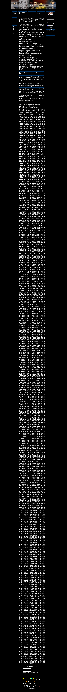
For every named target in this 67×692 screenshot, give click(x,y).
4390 (33, 278)
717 (25, 130)
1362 (30, 154)
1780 (19, 171)
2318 (36, 193)
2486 (33, 200)
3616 (19, 247)
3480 (19, 241)
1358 (24, 154)
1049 (19, 141)
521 (27, 124)
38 (23, 109)
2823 (29, 214)
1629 (22, 165)
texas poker (38, 22)
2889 (26, 217)
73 (26, 110)
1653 (33, 166)
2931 (38, 218)
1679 (21, 167)
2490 (39, 200)
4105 (39, 266)
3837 (19, 256)
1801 (26, 172)
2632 (22, 206)
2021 (24, 181)
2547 (22, 203)
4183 (29, 270)
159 (42, 112)
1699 (26, 168)
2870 (22, 216)
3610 (36, 246)
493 (20, 123)
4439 (30, 280)
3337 (35, 235)
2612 (44, 205)
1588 (38, 163)
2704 (29, 209)
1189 (26, 147)
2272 (44, 191)
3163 (29, 228)
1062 (39, 141)
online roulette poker (24, 21)
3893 (27, 258)
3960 (26, 261)
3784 (43, 253)
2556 (36, 203)
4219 (32, 271)
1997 (39, 180)
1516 (32, 160)
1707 (38, 168)
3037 (44, 222)
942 (31, 137)
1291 (26, 151)
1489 (43, 159)
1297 (35, 151)
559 (20, 125)
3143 (24, 227)
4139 (39, 268)
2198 (35, 188)
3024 (24, 222)
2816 (44, 213)
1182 (41, 146)
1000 (22, 139)
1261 (32, 150)
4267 (27, 273)
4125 (44, 267)
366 (26, 119)
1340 (22, 153)
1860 (38, 174)
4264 (22, 273)
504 (33, 123)
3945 (29, 260)
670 (21, 129)
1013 (42, 139)
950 (41, 137)
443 (39, 121)
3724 (29, 251)
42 (26, 109)
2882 (41, 216)
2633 (24, 206)
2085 (44, 183)
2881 (39, 216)
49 (32, 109)
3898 (35, 258)
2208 (24, 189)
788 (31, 132)
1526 (21, 161)
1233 (41, 148)
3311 (21, 234)
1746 (19, 170)
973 (42, 138)
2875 (30, 216)
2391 (44, 196)
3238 (39, 231)
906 (41, 136)
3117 (36, 226)
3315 (27, 234)
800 (19, 133)
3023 (22, 222)
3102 (39, 225)
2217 (38, 189)
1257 (26, 150)
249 (44, 115)
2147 (35, 186)
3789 (24, 254)
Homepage (40, 18)
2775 (33, 212)
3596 (41, 245)
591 (32, 126)
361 (20, 119)
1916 (19, 177)
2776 (35, 212)
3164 (30, 228)
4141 (43, 268)
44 (28, 109)
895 (27, 136)
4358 (36, 277)
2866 (43, 215)
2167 (39, 187)
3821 (21, 255)
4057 (44, 264)
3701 (19, 250)
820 (43, 133)
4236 (32, 272)
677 (30, 129)
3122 (44, 226)
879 (35, 135)
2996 (33, 221)
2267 (36, 191)
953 (44, 137)
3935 (39, 259)
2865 (41, 215)
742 (29, 131)
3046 (32, 223)
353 (37, 118)
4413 (43, 279)
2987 (19, 221)
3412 (19, 238)
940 (29, 137)
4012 (27, 263)
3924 (22, 259)
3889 (21, 258)
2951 (43, 219)
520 (26, 124)
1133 (44, 144)
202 (41, 113)
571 (35, 125)
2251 (38, 190)
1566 (30, 162)
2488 (36, 200)
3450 (26, 240)
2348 (30, 194)
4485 (22, 282)
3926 (26, 259)
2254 (43, 190)
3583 (21, 245)
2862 (36, 215)
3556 (32, 244)
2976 (29, 220)
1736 (30, 169)
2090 (26, 184)
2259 (24, 191)
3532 (21, 243)
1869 (26, 175)
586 (26, 126)
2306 (44, 192)
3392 (41, 237)
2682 (21, 208)
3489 (33, 241)
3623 (30, 247)
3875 (26, 257)
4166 (29, 269)
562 (24, 125)
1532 (30, 161)
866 (19, 135)
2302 (38, 192)
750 (38, 131)
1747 (21, 170)
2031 (39, 181)
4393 (38, 278)
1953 (24, 178)
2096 (35, 184)
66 (20, 110)
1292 (27, 151)
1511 (24, 160)
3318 (32, 234)
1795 (43, 171)
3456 (35, 240)
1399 (35, 155)
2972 (22, 220)
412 (29, 120)
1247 (36, 149)
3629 (39, 247)
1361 (29, 154)
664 (41, 128)
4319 (29, 275)
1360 (27, 154)
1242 (29, 149)
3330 (24, 235)
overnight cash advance (33, 86)
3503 (29, 242)
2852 (21, 215)
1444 (26, 157)
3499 (22, 242)
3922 (19, 259)
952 (43, 137)
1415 (33, 156)
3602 (24, 246)
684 (38, 129)
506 (36, 123)
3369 (32, 236)
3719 (21, 251)
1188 (24, 147)
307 (35, 117)
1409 (24, 156)
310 (38, 117)
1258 (27, 150)
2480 (24, 200)
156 (38, 112)
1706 (36, 168)
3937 (43, 259)
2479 (22, 200)
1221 (22, 148)
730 (41, 130)
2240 (21, 190)
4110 (21, 267)
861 (39, 134)
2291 (21, 192)
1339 (21, 153)
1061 (38, 141)
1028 (39, 140)
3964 (32, 261)
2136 (44, 185)
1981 (41, 179)
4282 (24, 274)
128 (31, 111)
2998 (36, 221)
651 (25, 128)
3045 (30, 223)
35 (20, 109)
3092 (24, 225)
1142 (32, 145)
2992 (27, 221)
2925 (29, 218)
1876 (36, 175)
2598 (22, 205)
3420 (32, 238)
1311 (30, 152)
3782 (39, 253)
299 (25, 117)
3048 (35, 223)
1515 (30, 160)
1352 (41, 153)
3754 (22, 252)
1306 (22, 152)
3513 (44, 242)
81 (33, 110)
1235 (44, 148)
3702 (21, 250)
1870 (27, 175)
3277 (21, 233)
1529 (26, 161)
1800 (24, 172)
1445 (27, 157)
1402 (39, 155)
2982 (38, 220)
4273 (36, 273)
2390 (43, 196)
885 (42, 135)
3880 (33, 257)
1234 (43, 148)
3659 (33, 248)
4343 (39, 276)
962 (29, 138)
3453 (30, 240)
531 (39, 124)
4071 (39, 265)
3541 (35, 243)
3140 (19, 227)
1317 (39, 152)
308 (36, 117)
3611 (38, 246)
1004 (28, 139)
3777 (32, 253)
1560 (21, 162)
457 (30, 122)
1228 (33, 148)
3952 (39, 260)
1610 (19, 164)
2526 (43, 201)
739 (25, 131)
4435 (24, 280)
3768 (44, 252)
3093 (26, 225)
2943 (30, 219)
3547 (44, 243)
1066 (19, 142)
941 (30, 137)
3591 (33, 245)
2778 (38, 212)
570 (33, 125)
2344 (24, 194)
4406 (32, 279)
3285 (33, 233)
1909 (35, 176)
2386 (36, 196)
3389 (36, 237)
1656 (38, 166)
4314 (21, 275)
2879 (36, 216)
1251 (43, 149)
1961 (36, 178)
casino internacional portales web (37, 76)
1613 (24, 164)
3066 (36, 224)
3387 (33, 237)
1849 (21, 174)
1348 (35, 153)
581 (20, 126)
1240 (26, 149)
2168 (41, 187)
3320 (35, 234)
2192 (26, 188)
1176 (32, 146)
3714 (39, 250)
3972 (44, 261)
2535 (30, 202)
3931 (33, 259)
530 (38, 124)
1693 (43, 167)
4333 (24, 276)
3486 (29, 241)
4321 (32, 275)
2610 (41, 205)
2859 (32, 215)
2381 (29, 196)
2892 (30, 217)
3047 (33, 223)
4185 (32, 270)
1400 (36, 155)
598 (41, 126)
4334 (26, 276)
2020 (22, 181)
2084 (43, 183)
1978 (36, 179)
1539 (41, 161)
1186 (21, 147)
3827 (30, 255)
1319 (43, 152)
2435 (33, 198)
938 (26, 137)
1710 (43, 168)
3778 (33, 253)
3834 (41, 255)
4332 (22, 276)
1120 (24, 144)
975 (44, 138)
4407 (33, 279)
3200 (33, 229)
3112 (29, 226)
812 (33, 133)
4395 (41, 278)
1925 (33, 177)
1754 (32, 170)
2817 (19, 214)
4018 (36, 263)
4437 (27, 280)
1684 (29, 167)
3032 (36, 222)
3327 (19, 235)
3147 (30, 227)
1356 (21, 154)
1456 (44, 157)
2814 (41, 213)
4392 (36, 278)
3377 (44, 236)
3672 (27, 249)
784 (26, 132)
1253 (19, 150)
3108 (22, 226)
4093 (21, 266)
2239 (19, 190)
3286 (35, 233)
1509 (21, 160)
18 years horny (28, 32)
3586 (26, 245)
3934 (38, 259)
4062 (26, 265)
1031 (44, 140)
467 (42, 122)
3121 (43, 226)
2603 (30, 205)
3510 (39, 242)
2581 (22, 204)
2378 (24, 196)
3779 (35, 253)
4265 (24, 273)
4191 (41, 270)
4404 (29, 279)
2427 (21, 198)
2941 (27, 219)
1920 (26, 177)
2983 (39, 220)
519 (25, 124)
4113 (26, 267)
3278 (22, 233)
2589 (35, 204)
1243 (30, 149)
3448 (22, 240)
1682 (26, 167)
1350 (38, 153)
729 (39, 130)
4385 (26, 278)
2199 (36, 188)
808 (29, 133)
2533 (27, 202)
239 (32, 115)
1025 (35, 140)
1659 (43, 166)
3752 (19, 252)
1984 (19, 180)
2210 (27, 189)
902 (36, 136)
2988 (21, 221)
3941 (22, 260)
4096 (26, 266)
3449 (24, 240)
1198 (39, 147)
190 (26, 113)
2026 (32, 181)
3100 (36, 225)
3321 (36, 234)
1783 (24, 171)
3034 (39, 222)
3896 (32, 258)
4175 (43, 269)
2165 (36, 187)
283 (32, 116)
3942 (24, 260)
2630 (19, 206)
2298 (32, 192)
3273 (41, 232)
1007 (33, 139)
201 (39, 113)
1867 (22, 175)
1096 (39, 143)
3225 (19, 231)
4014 (30, 263)
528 (36, 124)
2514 (24, 201)
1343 (27, 153)
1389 (19, 155)
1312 (32, 152)
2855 (26, 215)
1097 (41, 143)
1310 (29, 152)
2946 (35, 219)
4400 (22, 279)
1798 (21, 172)
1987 (24, 180)
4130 (26, 268)
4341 (36, 276)
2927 (32, 218)
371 (32, 119)
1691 (39, 167)
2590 (36, 204)
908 (43, 136)
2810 (35, 213)
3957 (21, 261)
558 (19, 125)
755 (44, 131)
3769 (19, 253)
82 (34, 110)
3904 (44, 258)
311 (39, 117)
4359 (38, 277)
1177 (33, 146)
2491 (41, 200)
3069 (41, 224)
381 (44, 119)
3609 (35, 246)
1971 (26, 179)
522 (29, 124)
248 (43, 115)
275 (22, 116)
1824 (35, 173)
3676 (33, 249)
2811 (36, 213)
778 (19, 132)
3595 (39, 245)
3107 (21, 226)
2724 (33, 210)
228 (19, 115)
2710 (38, 209)
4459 (35, 281)
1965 (43, 178)
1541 (44, 161)
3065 (35, 224)
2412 (24, 197)
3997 (30, 262)
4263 (21, 273)
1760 (41, 170)
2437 (36, 198)
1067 (21, 142)
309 (37, 117)
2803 (24, 213)
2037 (22, 182)
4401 (24, 279)
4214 (24, 271)
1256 (24, 150)
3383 (27, 237)
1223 (26, 148)
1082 (44, 142)
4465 (44, 281)
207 (20, 114)
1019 (26, 140)
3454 (32, 240)
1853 (27, 174)
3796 (35, 254)
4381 (19, 278)
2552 (30, 203)
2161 (30, 187)
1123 (29, 144)
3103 (41, 225)
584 (24, 126)
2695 (41, 208)
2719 (26, 210)
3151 (36, 227)
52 (35, 109)
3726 (32, 251)
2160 (29, 187)
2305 (43, 192)
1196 (36, 147)
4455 (29, 281)
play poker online (26, 91)
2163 (33, 187)
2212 (30, 189)
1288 (21, 151)
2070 (21, 183)
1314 (35, 152)
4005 (43, 262)
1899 (19, 176)
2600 (26, 205)
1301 (41, 151)
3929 (30, 259)
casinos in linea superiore (22, 89)
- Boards (13, 26)
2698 (19, 209)
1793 (39, 171)
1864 (44, 174)
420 (38, 120)
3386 (32, 237)
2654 (30, 207)
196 (33, 113)
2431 (27, 198)
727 (37, 130)
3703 (22, 250)
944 (33, 137)
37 (22, 109)
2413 (26, 197)
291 (42, 116)
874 (29, 135)
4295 (44, 274)
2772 (29, 212)
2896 (36, 217)
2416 (30, 197)
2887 (22, 217)
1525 (19, 161)
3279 (24, 233)
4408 (35, 279)
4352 (27, 277)
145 (25, 112)
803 (22, 133)
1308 (26, 152)
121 (22, 111)
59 (41, 109)
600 (43, 126)
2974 (26, 220)
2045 (35, 182)
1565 (29, 162)
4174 (41, 269)
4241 (39, 272)
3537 (29, 243)
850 (26, 134)
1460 (24, 158)
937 (25, 137)
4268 (29, 273)
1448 (32, 157)
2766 (19, 212)
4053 (38, 264)
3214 (29, 230)
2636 (29, 206)
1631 (26, 165)
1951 (21, 178)
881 (37, 135)
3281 (27, 233)
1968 (21, 179)
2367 (33, 195)
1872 (30, 175)
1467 (35, 158)
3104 (43, 225)
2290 (19, 192)
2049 (41, 182)
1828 (41, 173)
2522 (36, 201)
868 (21, 135)
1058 (33, 141)
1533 (32, 161)
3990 (19, 262)
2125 (27, 185)
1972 (27, 179)
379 (42, 119)
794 (38, 132)
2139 (22, 186)
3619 (24, 247)
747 (35, 131)
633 (30, 127)
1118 (21, 144)
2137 (19, 186)
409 (25, 120)
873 (27, 135)
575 (39, 125)
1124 (30, 144)
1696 (21, 168)
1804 (30, 172)
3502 (27, 242)
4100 (32, 266)
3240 (43, 231)
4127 (21, 268)
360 (19, 119)
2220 (43, 189)
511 (42, 123)
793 (37, 132)
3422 (35, 238)
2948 (38, 219)
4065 (30, 265)
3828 (32, 255)
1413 (30, 156)
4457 (32, 281)
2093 (30, 184)
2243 (26, 190)
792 (36, 132)
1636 (33, 165)
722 (31, 130)
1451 (36, 157)
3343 (44, 235)
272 (19, 116)
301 (27, 117)
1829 (43, 173)
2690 (33, 208)
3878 (30, 257)
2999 (38, 221)
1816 (22, 173)
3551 (24, 244)
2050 (43, 182)
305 (32, 117)
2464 (26, 199)
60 (42, 109)
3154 (41, 227)
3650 (19, 248)
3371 (35, 236)
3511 (41, 242)
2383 (32, 196)
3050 (38, 223)
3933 (36, 259)
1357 (22, 154)
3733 (43, 251)
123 (25, 111)
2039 (26, 182)
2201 (39, 188)
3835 (43, 255)
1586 (35, 163)
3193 (22, 229)
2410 (21, 197)
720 (29, 130)
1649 (27, 166)
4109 (19, 267)
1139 (27, 145)
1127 (35, 144)
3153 (39, 227)
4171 (36, 269)
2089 (24, 184)
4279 (19, 274)
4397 (44, 278)
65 (19, 110)
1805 (32, 172)
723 (32, 130)
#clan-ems (15, 9)
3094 (27, 225)
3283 (30, 233)
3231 (29, 231)
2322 (43, 193)
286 (36, 116)
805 (25, 133)
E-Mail (43, 18)
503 (32, 123)
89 (40, 110)
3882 (36, 257)
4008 (21, 263)
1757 (36, 170)
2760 (36, 211)
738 (24, 131)
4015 (32, 263)
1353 (43, 153)
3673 (29, 249)
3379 (21, 237)
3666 (44, 248)
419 (37, 120)
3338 (36, 235)
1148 (41, 145)
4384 (24, 278)
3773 (26, 253)
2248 (33, 190)
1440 (19, 157)
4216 (27, 271)
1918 (22, 177)
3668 (21, 249)
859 (37, 134)
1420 (41, 156)
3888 (19, 258)
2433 (30, 198)
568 (31, 125)
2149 (38, 186)
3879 (32, 257)
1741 (38, 169)
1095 (38, 143)
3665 (43, 248)
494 (21, 123)
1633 (29, 165)
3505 (32, 242)
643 (42, 127)
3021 (19, 222)
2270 (41, 191)
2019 (21, 181)
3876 (27, 257)
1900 (21, 176)
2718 (24, 210)
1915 (44, 176)
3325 (43, 234)
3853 (44, 256)
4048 (30, 264)
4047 (29, 264)
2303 (39, 192)
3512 (43, 242)
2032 (41, 181)
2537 (33, 202)
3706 (27, 250)
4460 (36, 281)
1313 (33, 152)
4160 (19, 269)
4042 (21, 264)
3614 (43, 246)
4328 (43, 275)
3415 (24, 238)
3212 (26, 230)
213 (27, 114)
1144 (35, 145)
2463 (24, 199)
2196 (32, 188)
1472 (43, 158)
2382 (30, 196)
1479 (27, 159)
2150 (39, 186)
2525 (41, 201)
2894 (33, 217)
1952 (22, 178)
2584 (27, 204)
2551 (29, 203)
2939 (24, 219)
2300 (35, 192)
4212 (21, 271)
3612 (39, 246)
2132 (38, 185)
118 (19, 111)
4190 (39, 270)
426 (19, 121)
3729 (36, 251)
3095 (29, 225)
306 (33, 117)
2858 (30, 215)
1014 (44, 139)
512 (43, 123)
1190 (27, 147)
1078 (38, 142)
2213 (32, 189)
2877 (33, 216)
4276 (41, 273)
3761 (33, 252)
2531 (24, 202)
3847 (35, 256)
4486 (24, 282)
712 (19, 130)
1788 (32, 171)
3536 (27, 243)
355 (39, 118)
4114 (27, 267)
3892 (26, 258)
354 (38, 118)
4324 (36, 275)
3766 (41, 252)
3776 (30, 253)
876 (31, 135)
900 (33, 136)
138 (43, 111)
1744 (43, 169)
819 (42, 133)
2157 (24, 187)
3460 (41, 240)
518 (24, 124)
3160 (24, 228)
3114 (32, 226)
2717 (22, 210)
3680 (39, 249)
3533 (22, 243)
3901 (39, 258)
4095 (24, 266)
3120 (41, 226)
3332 (27, 235)
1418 (38, 156)
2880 (38, 216)
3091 (22, 225)
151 (32, 112)
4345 (43, 276)
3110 (26, 226)
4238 (35, 272)
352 (36, 118)
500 (29, 123)
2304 (41, 192)
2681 (19, 208)
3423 (36, 238)
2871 (24, 216)
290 (41, 116)
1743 (41, 169)
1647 (24, 166)
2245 (29, 190)
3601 (22, 246)
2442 (44, 198)
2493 (44, 200)
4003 (39, 262)
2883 (43, 216)
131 (35, 111)
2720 (27, 210)
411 (27, 120)
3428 (44, 238)
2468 (32, 199)
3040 (22, 223)
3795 (33, 254)
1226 (30, 148)
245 (39, 115)
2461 (21, 199)
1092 (33, 143)
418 (36, 120)
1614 (26, 164)
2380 (27, 196)
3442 (39, 239)
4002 (38, 262)
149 (30, 112)
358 (43, 118)
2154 (19, 187)
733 (44, 130)
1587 (36, 163)
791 (35, 132)
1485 (36, 159)
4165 (27, 269)
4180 (24, 270)
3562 (41, 244)
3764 (38, 252)
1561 (22, 162)
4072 (41, 265)
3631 (43, 247)
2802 (22, 213)
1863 (43, 174)
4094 (22, 266)
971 (39, 138)
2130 (35, 185)
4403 (27, 279)
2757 (32, 211)
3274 (43, 232)
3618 (22, 247)
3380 (22, 237)
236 (29, 115)
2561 (44, 203)
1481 (30, 159)
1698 (24, 168)
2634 (26, 206)
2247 (32, 190)
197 (35, 113)
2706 (32, 209)
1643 (44, 165)
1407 (21, 156)
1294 (30, 151)
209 (22, 114)
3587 (27, 245)
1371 (44, 154)
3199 (32, 229)
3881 (35, 257)
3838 (21, 256)
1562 (24, 162)
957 (22, 138)
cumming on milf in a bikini (30, 40)
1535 (35, 161)
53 (36, 109)
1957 (30, 178)
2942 (29, 219)
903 (37, 136)
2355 (41, 194)
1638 (36, 165)
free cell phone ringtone (38, 77)
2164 (35, 187)
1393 (26, 155)
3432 (24, 239)
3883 (38, 257)
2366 (32, 195)
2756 (30, 211)
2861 (35, 215)
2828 (36, 214)
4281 (22, 274)
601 (44, 126)
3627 (36, 247)
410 (26, 120)
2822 (27, 214)
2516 (27, 201)
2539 (36, 202)
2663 (44, 207)
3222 (41, 230)
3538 (30, 243)
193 (30, 113)
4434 (22, 280)
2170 (44, 187)
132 (36, 111)
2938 (22, 219)
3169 (38, 228)
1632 (27, 165)
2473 (39, 199)
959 (25, 138)
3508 (36, 242)
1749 (24, 170)
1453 (39, 157)
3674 (30, 249)
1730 (21, 169)
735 (20, 131)
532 (41, 124)
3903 (43, 258)
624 (19, 127)
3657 (30, 248)
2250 (36, 190)
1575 (44, 162)
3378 (19, 237)
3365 (26, 236)
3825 (27, 255)
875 (30, 135)
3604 (27, 246)
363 (22, 119)
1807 (35, 172)
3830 (35, 255)
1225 (29, 148)
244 (38, 115)
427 (20, 121)
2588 (33, 204)
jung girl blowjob (29, 56)
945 (35, 137)
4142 (44, 268)
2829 (38, 214)
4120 (36, 267)
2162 (32, 187)
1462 (27, 158)
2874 (29, 216)
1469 (38, 158)
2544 (44, 202)
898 (31, 136)
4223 (38, 271)
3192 (21, 229)
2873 (27, 216)
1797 (19, 172)
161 (44, 112)
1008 (34, 139)
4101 (33, 266)
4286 (30, 274)
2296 (29, 192)
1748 (22, 170)
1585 (33, 163)
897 (30, 136)
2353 (38, 194)
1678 (19, 167)
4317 (26, 275)
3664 (41, 248)
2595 (44, 204)
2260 (26, 191)
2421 (38, 197)
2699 (21, 209)
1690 (38, 167)
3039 (21, 223)
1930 (41, 177)
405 (20, 120)
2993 (29, 221)
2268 (38, 191)
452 (24, 122)
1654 (35, 166)
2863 (38, 215)
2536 (32, 202)
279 (27, 116)
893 (25, 136)
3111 (27, 226)
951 (42, 137)
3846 (33, 256)
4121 (38, 267)
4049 (32, 264)
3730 (38, 251)
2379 (26, 196)
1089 (29, 143)
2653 (29, 207)
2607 (36, 205)
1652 (32, 166)
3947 (32, 260)
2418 (33, 197)
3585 (24, 245)
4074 (44, 265)
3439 (35, 239)
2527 (44, 201)
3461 (43, 240)
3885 (41, 257)
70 (24, 110)
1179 (36, 146)
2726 (36, 210)
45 (29, 109)
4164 (26, 269)
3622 (29, 247)
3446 (19, 240)
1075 (33, 142)
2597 (21, 205)
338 (19, 118)
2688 (30, 208)
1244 (32, 149)
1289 (22, 151)
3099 (35, 225)
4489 (29, 282)
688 (43, 129)
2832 (43, 214)
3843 (29, 256)
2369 (36, 195)
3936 (41, 259)
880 (36, 135)
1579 (24, 163)
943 (32, 137)
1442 (22, 157)
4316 (24, 275)
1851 (24, 174)
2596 (19, 205)
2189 (21, 188)
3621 (27, 247)
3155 (43, 227)
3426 (41, 238)
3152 (38, 227)
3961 (27, 261)
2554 (33, 203)
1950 (19, 178)
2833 (44, 214)
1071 (27, 142)
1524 (44, 160)
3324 (41, 234)
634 (31, 127)
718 (26, 130)
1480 (29, 159)
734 (19, 131)
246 (41, 115)
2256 (19, 191)
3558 (35, 244)
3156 (44, 227)
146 (26, 112)
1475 (21, 159)
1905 (29, 176)
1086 (24, 143)
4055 (41, 264)
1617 (30, 164)
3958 (22, 261)
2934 (43, 218)
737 (22, 131)
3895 (30, 258)
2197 (33, 188)
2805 (27, 213)
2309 (22, 193)
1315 (36, 152)
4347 (19, 277)
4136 (35, 268)
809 (30, 133)
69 (23, 110)
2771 (27, 212)
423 (42, 120)
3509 (38, 242)
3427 (43, 238)
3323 (39, 234)
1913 (41, 176)
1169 (21, 146)
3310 (19, 234)
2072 (24, 183)
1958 (32, 178)
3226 (21, 231)
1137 (24, 145)
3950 (36, 260)
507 (37, 123)
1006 (31, 139)
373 (35, 119)
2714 (44, 209)
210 (24, 114)
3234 (33, 231)
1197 (38, 147)
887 (44, 135)
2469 (33, 199)
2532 (26, 202)
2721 (29, 210)
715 (22, 130)
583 (22, 126)
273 (20, 116)
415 (32, 120)
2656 (33, 207)
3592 (35, 245)
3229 (26, 231)
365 (25, 119)
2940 (26, 219)
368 (29, 119)
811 (32, 133)
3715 (41, 250)
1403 (41, 155)
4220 (33, 271)
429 (22, 121)
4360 (39, 277)
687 (42, 129)
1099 (44, 143)
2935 (44, 218)
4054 (39, 264)
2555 (35, 203)
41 (25, 109)
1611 (21, 164)
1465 (32, 158)
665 (42, 128)
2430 (26, 198)
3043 (27, 223)
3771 (22, 253)
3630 (41, 247)
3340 (39, 235)
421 (39, 120)
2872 (26, 216)
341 (22, 118)
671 (22, 129)
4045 (26, 264)
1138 (26, 145)
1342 (26, 153)
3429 (19, 239)
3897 (33, 258)
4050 (33, 264)
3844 (30, 256)
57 (39, 109)
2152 (43, 186)
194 (31, 113)
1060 (36, 141)
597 (39, 126)
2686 (27, 208)
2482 (27, 200)
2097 (36, 184)
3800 (41, 254)
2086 (19, 184)
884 (41, 135)
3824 (26, 255)
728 (38, 130)
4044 (24, 264)
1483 (33, 159)
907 (42, 136)
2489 (38, 200)
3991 (21, 262)
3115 (33, 226)
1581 (27, 163)
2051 (44, 182)
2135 (43, 185)
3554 (29, 244)
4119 (35, 267)
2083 (41, 183)
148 (29, 112)
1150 (44, 145)
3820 (19, 255)
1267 (41, 150)
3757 (27, 252)
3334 (30, 235)
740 (26, 131)
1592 (44, 163)
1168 (19, 146)
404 (19, 120)
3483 (24, 241)
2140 (24, 186)
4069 (36, 265)
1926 (35, 177)
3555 (30, 244)
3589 (30, 245)
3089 (19, 225)
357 (42, 118)
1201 (44, 147)
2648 (21, 207)
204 (43, 113)
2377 (22, 196)
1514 (29, 160)
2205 (19, 189)
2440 (41, 198)
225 (42, 114)
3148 (32, 227)
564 (26, 125)
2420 (36, 197)
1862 (41, 174)
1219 (19, 148)
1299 (38, 151)
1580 (26, 163)
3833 (39, 255)
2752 (24, 211)
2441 (43, 198)
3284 (32, 233)
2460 (19, 199)
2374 (44, 195)
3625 (33, 247)
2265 (33, 191)
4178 (21, 270)
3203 (38, 229)
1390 (21, 155)
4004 (41, 262)
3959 (24, 261)
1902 (24, 176)
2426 (19, 198)
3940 (21, 260)
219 (35, 114)
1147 (39, 145)
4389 (32, 278)
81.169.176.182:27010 (31, 9)
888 (19, 136)
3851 (41, 256)
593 (35, 126)
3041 (24, 223)
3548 (19, 244)
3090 (21, 225)
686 (41, 129)
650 (24, 128)
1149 (43, 145)
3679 (38, 249)
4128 (22, 268)
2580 (21, 204)
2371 (39, 195)
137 (42, 111)
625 (20, 127)
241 (35, 115)
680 (33, 129)
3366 (27, 236)
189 (25, 113)
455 (27, 122)
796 (41, 132)
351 (35, 118)
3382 (26, 237)
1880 (43, 175)
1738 (33, 169)
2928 (33, 218)
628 (24, 127)
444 (41, 121)
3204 (39, 229)
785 (27, 132)
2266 (35, 191)
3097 (32, 225)
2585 (29, 204)
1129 (38, 144)
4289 (35, 274)
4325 (38, 275)
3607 (32, 246)
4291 (38, 274)
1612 (22, 164)
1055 (29, 141)
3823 (24, 255)
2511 (19, 201)
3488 (32, 241)
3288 (38, 233)
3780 (36, 253)
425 (44, 120)
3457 (36, 240)
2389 (41, 196)
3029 (32, 222)
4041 (19, 264)
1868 (24, 175)
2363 (27, 195)
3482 (22, 241)
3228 (24, 231)
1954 (26, 178)
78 (31, 110)
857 (35, 134)
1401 (38, 155)
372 (33, 119)
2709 (36, 209)
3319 (33, 234)
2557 (38, 203)
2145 (32, 186)
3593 (36, 245)
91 (42, 110)
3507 (35, 242)
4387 (29, 278)
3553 (27, 244)
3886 (43, 257)
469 (44, 122)
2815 (43, 213)
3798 (38, 254)
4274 (38, 273)
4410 (38, 279)
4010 (24, 263)
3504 (30, 242)
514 (19, 124)
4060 (22, 265)
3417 (27, 238)
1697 (22, 168)
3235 (35, 231)
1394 (27, 155)
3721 (24, 251)
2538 (35, 202)
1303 (44, 151)
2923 (26, 218)
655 (30, 128)
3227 (22, 231)
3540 (33, 243)
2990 (24, 221)
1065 (44, 141)
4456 (30, 281)
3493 (39, 241)
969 (37, 138)
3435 (29, 239)
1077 (36, 142)
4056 (43, 264)
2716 (21, 210)
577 (42, 125)
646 (19, 128)
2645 (43, 206)
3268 (33, 232)
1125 (32, 144)
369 (30, 119)
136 (41, 111)
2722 (30, 210)
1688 (35, 167)
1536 (36, 161)
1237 (21, 149)
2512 (21, 201)
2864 (39, 215)
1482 (32, 159)
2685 (26, 208)
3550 (22, 244)
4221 (35, 271)
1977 (35, 179)
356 (41, 118)
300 (26, 117)
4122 (39, 267)
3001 (41, 221)
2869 (21, 216)
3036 (43, 222)
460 (33, 122)
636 (33, 127)
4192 (43, 270)
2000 (44, 180)
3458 (38, 240)
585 (25, 126)
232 (24, 115)
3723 (27, 251)
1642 (43, 165)
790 (33, 132)
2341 (19, 194)
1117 (19, 144)
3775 (29, 253)
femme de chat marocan (33, 49)
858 (36, 134)
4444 (38, 280)
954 (19, 138)
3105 (44, 225)
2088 (22, 184)
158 (41, 112)
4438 (29, 280)
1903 (26, 176)
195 (32, 113)
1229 (35, 148)
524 (31, 124)
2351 (35, 194)
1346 (32, 153)
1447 (30, 157)
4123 (41, 267)
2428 (22, 198)
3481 (21, 241)
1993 (33, 180)
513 (44, 123)
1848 (19, 174)
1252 (44, 149)
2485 (32, 200)
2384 (33, 196)
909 (44, 136)
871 (25, 135)
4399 (21, 279)
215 (30, 114)
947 (37, 137)
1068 (22, 142)
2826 (33, 214)
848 (24, 134)
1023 (32, 140)
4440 (32, 280)
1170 (22, 146)
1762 (44, 170)
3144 (26, 227)
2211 (29, 189)
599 (42, 126)
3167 (35, 228)
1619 (33, 164)
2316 (33, 193)
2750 (21, 211)
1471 (41, 158)
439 (35, 121)
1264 (36, 150)
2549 (26, 203)
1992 (32, 180)
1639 (38, 165)
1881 (44, 175)
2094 (32, 184)
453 (25, 122)
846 (21, 134)
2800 (19, 213)
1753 (30, 170)
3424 (38, 238)
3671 (26, 249)
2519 (32, 201)
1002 (25, 139)
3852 (43, 256)
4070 (38, 265)
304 (31, 117)
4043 (22, 264)
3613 (41, 246)
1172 (26, 146)
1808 (36, 172)
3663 (39, 248)
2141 (26, 186)
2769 (24, 212)
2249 (35, 190)
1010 (38, 139)
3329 (22, 235)
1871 (29, 175)
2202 (41, 188)
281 (30, 116)
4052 (36, 264)
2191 (24, 188)
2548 (24, 203)
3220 (38, 230)
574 (38, 125)
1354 (44, 153)
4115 (29, 267)
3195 (26, 229)
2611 (43, 205)
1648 (26, 166)
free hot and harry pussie (29, 34)
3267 (32, 232)
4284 (27, 274)
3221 (39, 230)
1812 (43, 172)
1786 (29, 171)
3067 (38, 224)
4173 (39, 269)
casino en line (26, 78)
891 (22, 136)
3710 (33, 250)
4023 (44, 263)
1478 (26, 159)
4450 (21, 281)
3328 (21, 235)
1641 (41, 165)
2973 (24, 220)
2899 (41, 217)
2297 (30, 192)
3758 (29, 252)
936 (24, 137)
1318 (41, 152)
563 (25, 125)
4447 (43, 280)
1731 (22, 169)
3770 (21, 253)
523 (30, 124)
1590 (41, 163)
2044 (33, 182)
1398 (33, 155)
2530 (22, 202)
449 (20, 122)
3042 (26, 223)
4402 (26, 279)
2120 (19, 185)
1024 (33, 140)
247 (42, 115)
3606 (30, 246)
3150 (35, 227)
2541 (39, 202)
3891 (24, 258)
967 (35, 138)
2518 (30, 201)
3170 (39, 228)
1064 (43, 141)
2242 (24, 190)
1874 (33, 175)
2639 (33, 206)
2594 (43, 204)
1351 (39, 153)
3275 (44, 232)
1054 (27, 141)
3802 (44, 254)
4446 (41, 280)
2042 (30, 182)
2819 (22, 214)
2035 (19, 182)
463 (37, 122)
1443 (24, 157)
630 (26, 127)
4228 (19, 272)
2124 (26, 185)
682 (36, 129)
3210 (22, 230)
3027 (29, 222)
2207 (22, 189)
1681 (24, 167)
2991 (26, 221)
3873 (22, 257)
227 (44, 114)
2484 (30, 200)
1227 (32, 148)
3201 (35, 229)
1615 (27, 164)
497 (25, 123)
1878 (39, 175)
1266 (39, 150)
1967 (19, 179)
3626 (35, 247)
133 (37, 111)
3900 (38, 258)
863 (42, 134)
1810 (39, 172)
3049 (36, 223)
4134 (32, 268)
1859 (36, 174)
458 (31, 122)
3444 (43, 239)
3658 (32, 248)
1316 (38, 152)
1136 (22, 145)
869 (22, 135)
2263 (30, 191)
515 (20, 124)
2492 (43, 200)
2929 (35, 218)
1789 (33, 171)
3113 (30, 226)
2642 (38, 206)
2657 (35, 207)
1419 (39, 156)
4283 (26, 274)
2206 (21, 189)
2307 (19, 193)
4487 (26, 282)
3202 (36, 229)
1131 (41, 144)
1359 (26, 154)
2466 (29, 199)
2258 (22, 191)
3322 (38, 234)
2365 (30, 195)
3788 (22, 254)
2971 (21, 220)
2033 (43, 181)
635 (32, 127)
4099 (30, 266)
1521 (39, 160)
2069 (19, 183)
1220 (21, 148)
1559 (19, 162)
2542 (41, 202)
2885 (19, 217)
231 (22, 115)
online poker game (30, 79)
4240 (38, 272)
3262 (24, 232)
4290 (36, 274)
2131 (36, 185)
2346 (27, 194)
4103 (36, 266)
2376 (21, 196)
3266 (30, 232)
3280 (26, 233)
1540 (43, 161)
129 (32, 111)
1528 (24, 161)
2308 (21, 193)
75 (28, 110)
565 (27, 125)
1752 (29, 170)
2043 (32, 182)
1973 (29, 179)
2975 (27, 220)
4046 (27, 264)
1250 (41, 149)
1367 (38, 154)
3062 (30, 224)
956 (21, 138)
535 (44, 124)
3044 (29, 223)
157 (39, 112)
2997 (35, 221)
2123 (24, 185)
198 (36, 113)
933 (20, 137)
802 (21, 133)
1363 (32, 154)
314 (43, 117)
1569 (35, 162)
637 (35, 127)
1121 (26, 144)
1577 (21, 163)
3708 (30, 250)
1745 (44, 169)
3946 (30, 260)
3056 (21, 224)
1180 (38, 146)
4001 (36, 262)
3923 (21, 259)
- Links (13, 28)
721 (30, 130)
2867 (44, 215)
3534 (24, 243)
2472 (38, 199)
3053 (43, 223)
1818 (26, 173)
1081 (43, 142)
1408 (22, 156)
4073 (43, 265)
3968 (38, 261)
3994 (26, 262)
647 (20, 128)
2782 (44, 212)
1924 (32, 177)
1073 (30, 142)
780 (21, 132)
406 (21, 120)
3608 (33, 246)
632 (29, 127)
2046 (36, 182)
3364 (24, 236)
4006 (44, 262)
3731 (39, 251)
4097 (27, 266)
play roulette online (37, 84)
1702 (30, 168)
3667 (19, 249)
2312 (27, 193)
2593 (41, 204)
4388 (30, 278)
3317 (30, 234)
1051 (22, 141)
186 (21, 113)
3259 (19, 232)
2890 (27, 217)
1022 (30, 140)
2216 (36, 189)
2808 (32, 213)
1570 (36, 162)
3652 (22, 248)
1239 (24, 149)
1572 (39, 162)
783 (25, 132)
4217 (29, 271)
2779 (39, 212)
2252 (39, 190)
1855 (30, 174)
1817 (24, 173)
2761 (38, 211)
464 (38, 122)
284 (33, 116)
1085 (22, 143)
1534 (33, 161)
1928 (38, 177)
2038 (24, 182)
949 (39, 137)
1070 (26, 142)
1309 (27, 152)
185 (20, 113)
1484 (35, 159)
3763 (36, 252)
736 (21, 131)
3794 (32, 254)
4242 (41, 272)
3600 (21, 246)
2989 (22, 221)
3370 (33, 236)
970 (38, 138)
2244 (27, 190)
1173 (27, 146)
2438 (38, 198)
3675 (32, 249)
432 (26, 121)
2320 (39, 193)
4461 (38, 281)
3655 (27, 248)
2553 (32, 203)
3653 (24, 248)
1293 (29, 151)
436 (31, 121)
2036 (21, 182)
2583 (26, 204)
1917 (21, 177)
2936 (19, 219)
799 (44, 132)
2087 (21, 184)
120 (21, 111)
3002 (43, 221)
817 (39, 133)
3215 (30, 230)
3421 (33, 238)
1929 (39, 177)
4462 (39, 281)
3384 (29, 237)
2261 (27, 191)
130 (33, 111)
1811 (41, 172)
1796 (44, 171)
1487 (39, 159)
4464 (43, 281)
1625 (43, 164)
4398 (19, 279)
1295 (32, 151)
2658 (36, 207)
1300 (39, 151)
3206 (43, 229)
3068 (39, 224)
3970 (41, 261)
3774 (27, 253)
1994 (35, 180)
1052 (24, 141)
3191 (19, 229)
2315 (32, 193)
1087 (26, 143)
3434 (27, 239)
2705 (30, 209)
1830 (44, 173)
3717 (44, 250)
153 (35, 112)
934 (21, 137)
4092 (19, 266)
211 (25, 114)
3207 (44, 229)
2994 (30, 221)
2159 (27, 187)
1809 (38, 172)
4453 (26, 281)
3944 (27, 260)
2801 (21, 213)
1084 (21, 143)
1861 (39, 174)
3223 (43, 230)
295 (20, 117)
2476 (44, 199)
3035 (41, 222)
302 (29, 117)
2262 (29, 191)
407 (22, 120)
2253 (41, 190)
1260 (30, 150)
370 (31, 119)
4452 (24, 281)
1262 (33, 150)
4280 (21, 274)
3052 (41, 223)
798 (43, 132)
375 (37, 119)
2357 (44, 194)
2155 (21, 187)
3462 (44, 240)
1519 (36, 160)
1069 (24, 142)
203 (42, 113)
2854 (24, 215)
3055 (19, 224)
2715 (19, 210)
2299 (33, 192)
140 (19, 112)
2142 (27, 186)
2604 (32, 205)
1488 (41, 159)
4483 (19, 282)
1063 (41, 141)
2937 (21, 219)
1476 (22, 159)
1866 (21, 175)
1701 (29, 168)
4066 (32, 265)
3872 (21, 257)
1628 (21, 165)
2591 (38, 204)
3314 (26, 234)
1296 (33, 151)
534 (43, 124)
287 (37, 116)
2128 (32, 185)
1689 (36, 167)
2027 (33, 181)
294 (19, 117)
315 (44, 117)
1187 (22, 147)
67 (21, 110)
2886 (21, 217)
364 (24, 119)
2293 (24, 192)
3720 (22, 251)
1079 (39, 142)
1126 (33, 144)
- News (13, 12)
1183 (43, 146)
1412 (29, 156)
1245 (33, 149)
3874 (24, 257)
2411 (22, 197)
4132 (29, 268)
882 (38, 135)
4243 (43, 272)
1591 (43, 163)
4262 (19, 273)
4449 (19, 281)
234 (26, 115)
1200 (43, 147)
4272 (35, 273)
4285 (29, 274)
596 (38, 126)
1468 (36, 158)
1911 (38, 176)
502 (31, 123)
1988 (26, 180)
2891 (29, 217)
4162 (22, 269)
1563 (26, 162)
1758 (38, 170)
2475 (43, 199)
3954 (43, 260)
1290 (24, 151)
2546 (21, 203)
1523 (43, 160)
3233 (32, 231)
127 (30, 111)
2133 (39, 185)
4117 (32, 267)
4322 (33, 275)
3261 (22, 232)
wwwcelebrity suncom (29, 38)
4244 (44, 272)
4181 (26, 270)
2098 (38, 184)
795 (39, 132)
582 (21, 126)
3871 (19, 257)
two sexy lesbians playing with (34, 30)
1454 (41, 157)
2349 (32, 194)
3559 (36, 244)
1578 (22, 163)
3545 (41, 243)
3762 (35, 252)
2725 (35, 210)
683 (37, 129)
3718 (19, 251)
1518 (35, 160)
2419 (35, 197)
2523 (38, 201)
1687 (33, 167)
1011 (39, 139)
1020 (27, 140)
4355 (32, 277)
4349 (22, 277)
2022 (26, 181)
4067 (33, 265)
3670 (24, 249)
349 (32, 118)
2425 (44, 197)
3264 (27, 232)
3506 (33, 242)
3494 (41, 241)
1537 (38, 161)
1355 (19, 154)
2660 (39, 207)
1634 (30, 165)
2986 (44, 220)
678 (31, 129)
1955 (27, 178)
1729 (19, 169)
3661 (36, 248)
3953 (41, 260)
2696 (43, 208)
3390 (38, 237)
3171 (41, 228)
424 (43, 120)
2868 (19, 216)
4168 (32, 269)
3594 (38, 245)
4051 (35, 264)
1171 (24, 146)
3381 (24, 237)
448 (19, 122)
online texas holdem (38, 20)
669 (20, 129)
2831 (41, 214)
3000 (39, 221)
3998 (32, 262)
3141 (21, 227)
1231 (38, 148)
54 (37, 109)
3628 (38, 247)
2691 (35, 208)
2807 (30, 213)
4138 (38, 268)
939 (27, 137)
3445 (44, 239)
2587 (32, 204)
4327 (41, 275)
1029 (41, 140)
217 (32, 114)
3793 (30, 254)
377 (39, 119)
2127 (30, 185)
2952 (44, 219)
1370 (43, 154)
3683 (44, 249)
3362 (21, 236)
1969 (22, 179)
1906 (30, 176)
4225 (41, 271)
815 (37, 133)
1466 (33, 158)
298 (24, 117)
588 (29, 126)
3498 (21, 242)
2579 (19, 204)
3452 (29, 240)
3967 (36, 261)
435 (30, 121)
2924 (27, 218)
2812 (38, 213)
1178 (35, 146)
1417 (36, 156)
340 (21, 118)
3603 (26, 246)
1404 (43, 155)
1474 (19, 159)
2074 (27, 183)
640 (38, 127)
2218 (39, 189)
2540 (38, 202)
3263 (26, 232)
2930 (36, 218)
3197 (29, 229)
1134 (19, 145)
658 (33, 128)
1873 (32, 175)
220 (36, 114)
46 (30, 109)
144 (24, 112)
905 (39, 136)
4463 (41, 281)
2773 (30, 212)
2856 (27, 215)
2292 (22, 192)
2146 (33, 186)
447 (44, 121)
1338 (19, 153)
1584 (32, 163)
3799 (39, 254)
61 (43, 109)
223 (39, 114)
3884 (39, 257)
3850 (39, 256)
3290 (41, 233)
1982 (43, 179)
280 (29, 116)
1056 (30, 141)
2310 (24, 193)
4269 (30, 273)
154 (36, 112)
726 (36, 130)
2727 (38, 210)
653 (27, 128)
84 (36, 110)
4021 (41, 263)
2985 (43, 220)
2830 (39, 214)
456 (29, 122)
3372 (36, 236)
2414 (27, 197)
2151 (41, 186)
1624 (41, 164)
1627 (19, 165)
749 (37, 131)
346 (29, 118)
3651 (21, 248)
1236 (19, 149)
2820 (24, 214)
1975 (32, 179)
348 (31, 118)
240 (33, 115)
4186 (33, 270)
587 (27, 126)
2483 (29, 200)
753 (42, 131)
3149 (33, 227)
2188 (19, 188)
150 (31, 112)
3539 (32, 243)
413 (30, 120)
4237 (33, 272)
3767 (43, 252)
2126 (29, 185)
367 (27, 119)
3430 (21, 239)
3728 (35, 251)
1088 (27, 143)
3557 (33, 244)
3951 (38, 260)
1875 (35, 175)
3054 (44, 223)
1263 (35, 150)
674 (26, 129)
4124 (43, 267)
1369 (41, 154)
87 (38, 110)
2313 (29, 193)
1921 (27, 177)
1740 (36, 169)
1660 (44, 166)
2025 (30, 181)
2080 (36, 183)
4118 (33, 267)
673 (25, 129)
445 (42, 121)
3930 (32, 259)
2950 (41, 219)
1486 (38, 159)
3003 (44, 221)
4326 (39, 275)
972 (41, 138)
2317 (35, 193)
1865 (19, 175)
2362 (26, 195)
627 (22, 127)
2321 (41, 193)
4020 (39, 263)
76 (29, 110)
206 (19, 114)
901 (35, 136)
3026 (27, 222)
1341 (24, 153)
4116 (30, 267)
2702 (26, 209)
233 (25, 115)
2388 (39, 196)
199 (37, 113)
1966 (44, 178)
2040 (27, 182)
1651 (30, 166)
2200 (38, 188)
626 (21, 127)
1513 (27, 160)
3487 (30, 241)
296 (21, 117)
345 (27, 118)
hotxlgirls (40, 28)
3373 (38, 236)
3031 (35, 222)
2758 (33, 211)
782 (24, 132)
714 (21, 130)
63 (44, 109)
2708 (35, 209)
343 (25, 118)
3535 (26, 243)
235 (27, 115)
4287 (32, 274)
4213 (22, 271)
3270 (36, 232)
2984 (41, 220)
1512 (26, 160)
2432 (29, 198)
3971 (43, 261)
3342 (43, 235)
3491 (36, 241)
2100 (41, 184)
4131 (27, 268)
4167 (30, 269)
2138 (21, 186)
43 (27, 109)
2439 (39, 198)
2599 (24, 205)
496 (24, 123)
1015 (19, 140)
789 (32, 132)
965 (32, 138)
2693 (38, 208)
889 (20, 136)
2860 (33, 215)
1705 (35, 168)
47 (31, 109)
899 (32, 136)
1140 (29, 145)
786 (29, 132)
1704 (33, 168)
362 (21, 119)
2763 (41, 211)
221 (37, 114)
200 (38, 113)
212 (26, 114)
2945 (33, 219)
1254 (21, 150)
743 (30, 131)
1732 (24, 169)
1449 (33, 157)
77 (30, 110)
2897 (38, 217)
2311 (26, 193)
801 (20, 133)
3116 (35, 226)
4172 (38, 269)
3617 (21, 247)
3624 (32, 247)
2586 (30, 204)
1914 (43, 176)
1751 (27, 170)
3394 (44, 237)
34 (19, 109)
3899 (36, 258)
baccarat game (33, 99)
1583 (30, 163)
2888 (24, 217)
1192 (30, 147)
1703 (32, 168)
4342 (38, 276)
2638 (32, 206)
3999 (33, 262)
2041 (29, 182)
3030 (33, 222)
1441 (21, 157)
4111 (22, 267)
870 (24, 135)
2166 (38, 187)
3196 (27, 229)
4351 (26, 277)
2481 (26, 200)
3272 (39, 232)
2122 (22, 185)
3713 (38, 250)
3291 (43, 233)
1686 (32, 167)
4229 (21, 272)
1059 (35, 141)
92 (43, 110)
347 (30, 118)
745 (32, 131)
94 (44, 110)
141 (20, 112)
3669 (22, 249)
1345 (30, 153)
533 (42, 124)
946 (36, 137)
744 (31, 131)
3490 (35, 241)
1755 (33, 170)
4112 (24, 267)
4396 (43, 278)
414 (31, 120)
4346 (44, 276)
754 (43, 131)
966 (33, 138)
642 (41, 127)
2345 (26, 194)
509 (39, 123)
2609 (39, 205)
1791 (36, 171)
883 (39, 135)
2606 (35, 205)
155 (37, 112)
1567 (32, 162)
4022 (43, 263)
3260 (21, 232)
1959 (33, 178)
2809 (33, 213)
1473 (44, 158)
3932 (35, 259)
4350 (24, 277)
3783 (41, 253)
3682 (43, 249)
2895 (35, 217)
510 (41, 123)
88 (39, 110)
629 (25, 127)
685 (39, 129)
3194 (24, 229)
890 (21, 136)
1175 (30, 146)
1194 (33, 147)
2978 (32, 220)
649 (22, 128)
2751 (22, 211)
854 (31, 134)
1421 (43, 156)
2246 (30, 190)
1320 (44, 152)
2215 (35, 189)
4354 (30, 277)
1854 (29, 174)
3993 (24, 262)
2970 (19, 220)
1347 (33, 153)
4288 (33, 274)
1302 (43, 151)
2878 (35, 216)
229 (20, 115)
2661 (41, 207)
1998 (41, 180)
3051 (39, 223)
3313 (24, 234)
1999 (43, 180)
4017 (35, 263)
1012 (41, 139)
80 (32, 110)
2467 (30, 199)
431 (25, 121)
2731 (44, 210)
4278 (44, 273)
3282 (29, 233)
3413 (21, 238)
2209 (26, 189)
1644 (19, 166)
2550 (27, 203)
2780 (41, 212)
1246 (35, 149)
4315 (22, 275)
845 (20, 134)
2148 (36, 186)
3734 (44, 251)
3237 (38, 231)
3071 (44, 224)
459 (32, 122)
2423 (41, 197)
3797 (36, 254)
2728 (39, 210)
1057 (32, 141)
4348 (21, 277)
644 (43, 127)
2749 (19, 211)
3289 (39, 233)
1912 (39, 176)
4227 (44, 271)
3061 (29, 224)
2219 (41, 189)
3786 (19, 254)
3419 (30, 238)
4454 (27, 281)
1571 (38, 162)
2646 (44, 206)
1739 (35, 169)
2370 (38, 195)
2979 (33, 220)
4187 (35, 270)
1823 (33, 173)
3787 (21, 254)
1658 (41, 166)
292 (43, 116)
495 (22, 123)
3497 (19, 242)
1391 (22, 155)
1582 (29, 163)
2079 (35, 183)
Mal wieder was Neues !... (23, 12)
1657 (39, 166)
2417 (32, 197)
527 (35, 124)
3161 (26, 228)
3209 (21, 230)
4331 (21, 276)
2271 (43, 191)
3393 (43, 237)
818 (41, 133)
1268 (43, 150)
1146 (38, 145)
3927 (27, 259)
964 (31, 138)
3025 (26, 222)
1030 (43, 140)
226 (43, 114)
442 (38, 121)
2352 (36, 194)
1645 (21, 166)
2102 (44, 184)
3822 (22, 255)
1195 (35, 147)
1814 (19, 173)
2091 (27, 184)
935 (22, 137)
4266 (26, 273)
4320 (30, 275)
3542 (36, 243)
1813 (44, 172)
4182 (27, 270)
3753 (21, 252)
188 (24, 113)
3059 (26, 224)
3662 (38, 248)
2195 (30, 188)
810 (31, 133)
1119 (22, 144)
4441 (33, 280)
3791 (27, 254)
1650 (29, 166)
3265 (29, 232)
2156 (22, 187)
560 (21, 125)
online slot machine (25, 96)
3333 (29, 235)
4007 (19, 263)
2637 (30, 206)
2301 (36, 192)
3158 (21, 228)
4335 (27, 276)
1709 (41, 168)
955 (20, 138)
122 (24, 111)
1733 (26, 169)
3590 (32, 245)
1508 (19, 160)
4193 (44, 270)
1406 (19, 156)
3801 (43, 254)
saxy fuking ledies (25, 36)
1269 (44, 150)
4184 (30, 270)
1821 (30, 173)
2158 (26, 187)
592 (33, 126)
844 (19, 134)
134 (38, 111)
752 (41, 131)
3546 (43, 243)
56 (38, 109)
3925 (24, 259)
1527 (22, 161)
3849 (38, 256)
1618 (32, 164)
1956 (29, 178)
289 (39, 116)
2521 (35, 201)
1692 (41, 167)
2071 (22, 183)
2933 (41, 218)
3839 (22, 256)
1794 (41, 171)
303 (30, 117)
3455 (33, 240)
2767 (21, 212)
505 (35, 123)
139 (44, 111)
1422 (44, 156)
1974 (30, 179)
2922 (24, 218)
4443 (36, 280)
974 (43, 138)
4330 (19, 276)
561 (22, 125)
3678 (36, 249)
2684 (24, 208)
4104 (38, 266)
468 (43, 122)
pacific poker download (22, 82)
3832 (38, 255)
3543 (38, 243)
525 (32, 124)
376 (38, 119)
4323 (35, 275)
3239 (41, 231)
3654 (26, 248)
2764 (43, 211)
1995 (36, 180)
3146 (29, 227)
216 (31, 114)
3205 (41, 229)
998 (19, 139)
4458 (33, 281)
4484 (21, 282)
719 (27, 130)
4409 (36, 279)
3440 (36, 239)
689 (44, 129)
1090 (30, 143)
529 (37, 124)
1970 (24, 179)
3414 (22, 238)
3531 (19, 243)
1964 (41, 178)
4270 (32, 273)
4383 (22, 278)
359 (44, 118)
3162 (27, 228)
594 (36, 126)
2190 (22, 188)
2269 (39, 191)
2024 (29, 181)
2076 (30, 183)
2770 (26, 212)
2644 (41, 206)
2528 (19, 202)
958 (24, 138)
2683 (22, 208)
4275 (39, 273)
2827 (35, 214)
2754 (27, 211)
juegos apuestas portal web (27, 92)
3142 (22, 227)
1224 (27, 148)
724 (33, 130)
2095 (33, 184)
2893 (32, 217)
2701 (24, 209)
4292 (39, 274)
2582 (24, 204)
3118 (38, 226)
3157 (19, 228)
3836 (44, 255)
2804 (26, 213)
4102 (35, 266)
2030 (38, 181)
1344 (29, 153)
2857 (29, 215)
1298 (36, 151)
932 (19, 137)
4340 (35, 276)
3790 (26, 254)
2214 (33, 189)
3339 (38, 235)
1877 (38, 175)
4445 (39, 280)
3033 (38, 222)
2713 (43, 209)
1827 (39, 173)
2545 (19, 203)
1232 (39, 148)
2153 (44, 186)
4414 (44, 279)
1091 (32, 143)
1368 (39, 154)
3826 (29, 255)
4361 (41, 277)
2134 (41, 185)
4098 (29, 266)
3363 (22, 236)
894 (26, 136)
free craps (20, 19)
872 (26, 135)
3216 (32, 230)
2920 (21, 218)
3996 (29, 262)
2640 (35, 206)
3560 (38, 244)
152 (33, 112)
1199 (41, 147)
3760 (32, 252)
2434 (32, 198)
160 (43, 112)
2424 (43, 197)
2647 (19, 207)
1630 (24, 165)
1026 (36, 140)
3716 (43, 250)
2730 (43, 210)
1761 (43, 170)
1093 (35, 143)
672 (24, 129)
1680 (22, 167)
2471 (36, 199)
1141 (30, 145)
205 (44, 113)
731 (42, 130)
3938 (44, 259)
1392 (24, 155)
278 (26, 116)
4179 (22, 270)
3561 (39, 244)
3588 (29, 245)
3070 (43, 224)
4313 (19, 275)
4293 (41, 274)
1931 (43, 177)
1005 (30, 139)
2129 (33, 185)
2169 (43, 187)
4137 (36, 268)
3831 (36, 255)
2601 (27, 205)
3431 (22, 239)
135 (39, 111)
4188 (36, 270)
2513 (22, 201)
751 (39, 131)
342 (24, 118)
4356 (33, 277)
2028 (35, 181)
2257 (21, 191)
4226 (43, 271)
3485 (27, 241)
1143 (33, 145)
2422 (39, 197)
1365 (35, 154)
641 (39, 127)
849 (25, 134)
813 (35, 133)
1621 (36, 164)
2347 (29, 194)
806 (26, 133)
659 (35, 128)
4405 (30, 279)
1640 (39, 165)
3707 (29, 250)
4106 (41, 266)
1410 (26, 156)
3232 (30, 231)
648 (21, 128)
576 (41, 125)
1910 (36, 176)
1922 (29, 177)
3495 (43, 241)
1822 (32, 173)
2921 (22, 218)
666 (43, 128)
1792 (38, 171)
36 (21, 109)
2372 (41, 195)
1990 (29, 180)
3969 (39, 261)
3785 (44, 253)
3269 (35, 232)
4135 (33, 268)
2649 (22, 207)
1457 (19, 158)
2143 (29, 186)
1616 (29, 164)
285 (35, 116)
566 (29, 125)
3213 (27, 230)
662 (38, 128)
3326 (44, 234)
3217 (33, 230)
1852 (26, 174)
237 (30, 115)
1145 (36, 145)
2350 (33, 194)
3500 (24, 242)
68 (22, 110)
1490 (44, 159)
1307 (24, 152)
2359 (21, 195)
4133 (30, 268)
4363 (44, 277)
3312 (22, 234)
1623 (39, 164)
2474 (41, 199)
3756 (26, 252)
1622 (38, 164)
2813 (39, 213)
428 (21, 121)
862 (41, 134)
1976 (33, 179)
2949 (39, 219)
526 (33, 124)
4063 (27, 265)
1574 (43, 162)
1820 (29, 173)
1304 (19, 152)
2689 (32, 208)
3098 (33, 225)
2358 (19, 195)
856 (33, 134)
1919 (24, 177)
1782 (22, 171)
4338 (32, 276)
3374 (39, 236)
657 (32, 128)
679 (32, 129)
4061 (24, 265)
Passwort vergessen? (14, 23)
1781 (21, 171)
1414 (32, 156)
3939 (19, 260)
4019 (38, 263)
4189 (38, 270)
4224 (39, 271)
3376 (43, 236)
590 (31, 126)
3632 (44, 247)
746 (33, 131)
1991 (30, 180)
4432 (19, 280)
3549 (21, 244)
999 (21, 139)
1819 (27, 173)
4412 (41, 279)
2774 (32, 212)
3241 (44, 231)
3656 (29, 248)
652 (26, 128)
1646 (22, 166)
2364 (29, 195)
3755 (24, 252)
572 (36, 125)
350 (33, 118)
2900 (43, 217)
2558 (39, 203)
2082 (39, 183)
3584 (22, 245)
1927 (36, 177)
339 (20, 118)
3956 (19, 261)
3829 (33, 255)
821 (44, 133)
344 (26, 118)
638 (36, 127)
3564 (44, 244)
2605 (33, 205)
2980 (35, 220)
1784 (26, 171)
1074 (32, 142)
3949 (35, 260)
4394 (39, 278)
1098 (43, 143)
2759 (35, 211)
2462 (22, 199)
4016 (33, 263)
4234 (29, 272)
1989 (27, 180)
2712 (41, 209)
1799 (22, 172)
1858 (35, 174)
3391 (39, 237)
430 (24, 121)
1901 (22, 176)
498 (26, 123)
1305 (21, 152)
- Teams (13, 15)
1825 (36, 173)
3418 (29, 238)
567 (30, 125)
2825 (32, 214)
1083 (19, 143)
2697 (44, 208)
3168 (36, 228)
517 (22, 124)
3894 (29, 258)
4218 (30, 271)
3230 (27, 231)
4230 (22, 272)
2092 (29, 184)
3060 (27, 224)
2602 (29, 205)
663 (39, 128)
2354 (39, 194)
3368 (30, 236)
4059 (21, 265)
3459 (39, 240)
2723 (32, 210)
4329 (44, 275)
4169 (33, 269)
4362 (43, 277)
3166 (33, 228)
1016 (21, 140)
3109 (24, 226)
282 (31, 116)
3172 (43, 228)
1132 (43, 144)
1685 (30, 167)
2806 (29, 213)
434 (29, 121)
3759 (30, 252)
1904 (27, 176)
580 (19, 126)
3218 (35, 230)
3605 (29, 246)
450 (21, 122)
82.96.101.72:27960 (24, 9)
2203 (43, 188)
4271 (33, 273)
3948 (33, 260)
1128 (36, 144)
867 (20, 135)
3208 (19, 230)
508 (38, 123)
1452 (38, 157)
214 (29, 114)
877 (32, 135)
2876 (32, 216)
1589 (39, 163)
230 (21, 115)
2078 (33, 183)
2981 (36, 220)
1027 (38, 140)
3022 (21, 222)
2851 (19, 215)
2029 (36, 181)
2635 (27, 206)
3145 (27, 227)
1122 (27, 144)
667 (44, 128)
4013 (29, 263)
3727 (33, 251)
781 (22, 132)
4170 (35, 269)
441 (37, 121)
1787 (30, 171)
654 (29, 128)
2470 (35, 199)
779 (20, 132)
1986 (22, 180)
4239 (36, 272)
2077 (32, 183)
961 (27, 138)
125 (27, 111)
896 (29, 136)
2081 (38, 183)
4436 (26, 280)
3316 (29, 234)
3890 (22, 258)
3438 (33, 239)
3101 (38, 225)
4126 (19, 268)
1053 (26, 141)
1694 (44, 167)
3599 (19, 246)
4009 (22, 263)
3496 (44, 241)
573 (37, 125)
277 (25, 116)
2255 (44, 190)
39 (24, 109)
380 (43, 119)
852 (29, 134)
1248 (38, 149)
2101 (43, 184)
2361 (24, 195)
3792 (29, 254)
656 (31, 128)
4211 (19, 271)
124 (26, 111)
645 (44, 127)
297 (22, 117)
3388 (35, 237)
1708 (39, 168)
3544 (39, 243)
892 (24, 136)
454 (26, 122)
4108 (44, 266)
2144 (30, 186)
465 (39, 122)
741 (27, 131)
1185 (19, 147)
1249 (39, 149)
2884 (44, 216)
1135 (21, 145)
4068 (35, 265)
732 (43, 130)
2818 (21, 214)
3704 (24, 250)
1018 (24, 140)
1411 (27, 156)
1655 (36, 166)
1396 (30, 155)
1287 (19, 151)
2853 (22, 215)
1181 (39, 146)
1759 (39, 170)
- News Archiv (14, 13)
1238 (22, 149)
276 (24, 116)
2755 (29, 211)
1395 (29, 155)
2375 (19, 196)
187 (22, 113)
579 (44, 125)
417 (35, 120)
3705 (26, 250)
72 (25, 110)
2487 (35, 200)
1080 (41, 142)
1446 (29, 157)
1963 (39, 178)
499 (27, 123)
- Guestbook (13, 29)
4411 (39, 279)
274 (21, 116)
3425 (39, 238)
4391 (35, 278)
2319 (38, 193)
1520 (38, 160)
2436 (35, 198)
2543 (43, 202)
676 (29, 129)
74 (27, 110)
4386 (27, 278)
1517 (33, 160)
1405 (44, 155)
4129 (24, 268)
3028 (30, 222)
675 (27, 129)
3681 (41, 249)
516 (21, 124)
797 (42, 132)
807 (27, 133)
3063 (32, 224)
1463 (29, 158)
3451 (27, 240)
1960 (35, 178)
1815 (21, 173)
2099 (39, 184)
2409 (19, 197)
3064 (33, 224)
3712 (36, 250)
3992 (22, 262)
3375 (41, 236)
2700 (22, 209)
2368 (35, 195)
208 (21, 114)
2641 (36, 206)
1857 (33, 174)
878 (33, 135)
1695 (19, 168)
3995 (27, 262)
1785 (27, 171)
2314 (30, 193)
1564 (27, 162)
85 (37, 110)
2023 (27, 181)
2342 (21, 194)
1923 (30, 177)
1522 (41, 160)
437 (32, 121)
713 (20, 130)
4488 (27, 282)
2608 (38, 205)
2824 (30, 214)
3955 (44, 260)
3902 (41, 258)
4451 (22, 281)
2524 (39, 201)
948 (38, 137)
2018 (19, 181)
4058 (19, 265)
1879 (41, 175)
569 (32, 125)
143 (22, 112)
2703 (27, 209)
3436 (30, 239)
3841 (26, 256)
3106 (19, 226)
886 (43, 135)
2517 (29, 201)
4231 (24, 272)
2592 (39, 204)
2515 (26, 201)
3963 (30, 261)
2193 (27, 188)
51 (34, 109)
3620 (26, 247)
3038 (19, 223)
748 (36, 131)
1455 (43, 157)
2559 (41, 203)
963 (30, 138)
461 (35, 122)
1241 (27, 149)
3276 (19, 233)
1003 (27, 139)
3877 (29, 257)
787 (30, 132)
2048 (39, 182)
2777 (36, 212)
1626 (44, 164)
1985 (21, 180)
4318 (27, 275)
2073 (26, 183)
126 (29, 111)
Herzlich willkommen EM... (23, 14)
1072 (29, 142)
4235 (30, 272)
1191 (29, 147)
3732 (41, 251)
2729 (41, 210)
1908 (33, 176)
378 (41, 119)
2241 (22, 190)
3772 (24, 253)
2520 (33, 201)
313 (42, 117)
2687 (29, 208)
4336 (29, 276)
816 (38, 133)
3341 (41, 235)
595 (37, 126)
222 (38, 114)
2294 (26, 192)
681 (35, 129)
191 (27, 113)
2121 (21, 185)
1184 (44, 146)
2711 (39, 209)
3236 (36, 231)
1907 (32, 176)
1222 (24, 148)
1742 (39, 169)
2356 (43, 194)
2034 (44, 181)
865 (44, 134)
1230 (36, 148)
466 (41, 122)
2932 (39, 218)
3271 (38, 232)
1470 (39, 158)
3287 (36, 233)
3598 (44, 245)
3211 (24, 230)
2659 (38, 207)
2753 (26, 211)
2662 (43, 207)
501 (30, 123)
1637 (35, 165)
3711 (35, 250)
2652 (27, 207)
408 (24, 120)
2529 (21, 202)
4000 (35, 262)
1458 (21, 158)
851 (27, 134)
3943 (26, 260)
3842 (27, 256)
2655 (32, 207)
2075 (29, 183)
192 (29, 113)
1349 (36, 153)
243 (37, 115)
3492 (38, 241)
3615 (44, 246)
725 (35, 130)
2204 (44, 188)
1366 (36, 154)
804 (24, 133)
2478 (21, 200)
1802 (27, 172)
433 (27, 121)
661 (37, 128)
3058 (24, 224)
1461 (26, 158)
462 (36, 122)
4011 (26, 263)
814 (36, 133)
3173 (44, 228)
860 (38, 134)
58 (40, 109)
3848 (36, 256)
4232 (26, 272)
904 (38, 136)
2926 (30, 218)
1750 (26, 170)
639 (37, 127)
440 (36, 121)
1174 (29, 146)
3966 (35, 261)
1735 (29, 169)
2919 (19, 218)
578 (43, 125)
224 (41, 114)
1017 (22, 140)
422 (41, 120)
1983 (44, 179)
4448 (44, 280)
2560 (43, 203)
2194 (29, 188)
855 (32, 134)
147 (27, 112)
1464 (30, 158)
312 (41, 117)
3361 (19, 236)
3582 (19, 245)
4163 (24, 269)
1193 (32, 147)
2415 (29, 197)
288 (38, 116)
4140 (41, 268)
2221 (44, 189)
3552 (26, 244)
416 (33, 120)
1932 (44, 177)
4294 (43, 274)
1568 (33, 162)
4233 (27, 272)
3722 (26, 251)
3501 (26, 242)
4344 (41, 276)
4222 (36, 271)
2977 (30, 220)
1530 (27, 161)
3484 (26, 241)
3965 (33, 261)
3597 (43, 245)
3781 (38, 253)
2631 (21, 206)
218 (33, 114)
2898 (39, 217)
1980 (39, 179)
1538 (39, 161)
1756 (35, 170)
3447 (21, 240)
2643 (39, 206)
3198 (30, 229)
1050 (21, 141)
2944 (32, 219)
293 (44, 116)
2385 (35, 196)
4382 (21, 278)
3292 (44, 233)
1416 (35, 156)
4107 (43, 266)
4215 (26, 271)
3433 (26, 239)
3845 (32, 256)
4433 (21, 280)
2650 (24, 207)
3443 (41, 239)
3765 (39, 252)
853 (30, 134)
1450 (35, 157)
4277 (43, 273)
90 (41, 110)
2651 (26, 207)
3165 (32, 228)
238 (31, 115)
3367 (29, 236)
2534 (29, 202)
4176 (44, 269)
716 (24, 130)
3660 (35, 248)
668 (19, 129)
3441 (38, 239)
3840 (24, 256)
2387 (38, 196)
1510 (22, 160)
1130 (39, 144)
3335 (32, 235)
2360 (22, 195)
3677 (35, 249)
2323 (44, 193)
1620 (35, 164)
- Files (13, 27)
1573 (41, 162)
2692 (36, 208)
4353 (29, 277)
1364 (33, 154)
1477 (24, 159)
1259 (29, 150)
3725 (30, 251)
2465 (27, 199)
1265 (38, 150)
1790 (35, 171)
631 (27, 127)
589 (30, 126)
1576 (19, 163)
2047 (38, 182)
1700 (27, 168)
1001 (24, 139)
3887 (44, 257)
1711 (44, 168)
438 (33, 121)
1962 (38, 178)
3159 (22, 228)
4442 (35, 280)
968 (36, 138)
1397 (32, 155)
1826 (38, 173)
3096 (30, 225)
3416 (26, 238)
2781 (43, 212)
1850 (22, 174)
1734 (27, 169)
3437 (32, 239)
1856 (32, 174)
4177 (19, 270)
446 (43, 121)
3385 (30, 237)
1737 (32, 169)
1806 (33, 172)
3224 (44, 230)
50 (33, 109)
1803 (29, 172)
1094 (36, 143)
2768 (22, 212)
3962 (29, 261)
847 (22, 134)
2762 (39, 211)
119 (20, 111)
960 (26, 138)
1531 (29, 161)
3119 (39, 226)
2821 (26, 214)
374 (36, 119)
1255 (22, 150)
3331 (26, 235)
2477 (19, 200)
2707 (33, 209)
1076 (35, 142)
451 (22, 122)
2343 (22, 194)
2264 (32, 191)
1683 (27, 167)
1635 (32, 165)
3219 (36, 230)
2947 (36, 219)
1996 (38, 180)
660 (36, 128)
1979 (38, 179)
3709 (32, 250)
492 (19, 123)
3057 (22, 224)
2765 (44, 211)
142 (21, 112)
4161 (21, 269)
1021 (29, 140)
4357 (35, 277)
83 (35, 110)
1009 (36, 139)
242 (36, 115)
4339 (33, 276)
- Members (13, 14)
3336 (33, 235)
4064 (29, 265)
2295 (27, 192)
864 (43, 134)
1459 (22, 158)
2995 (32, 221)
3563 (43, 244)
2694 (39, 208)
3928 (29, 259)
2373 (43, 195)
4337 (30, 276)
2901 (44, 217)
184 (19, 113)
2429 (24, 198)
